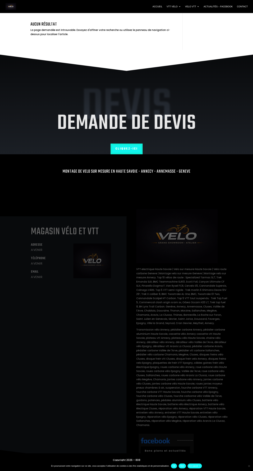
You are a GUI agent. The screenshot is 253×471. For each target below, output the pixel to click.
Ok (174, 466)
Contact (242, 6)
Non (182, 466)
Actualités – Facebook (218, 6)
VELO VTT (190, 6)
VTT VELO (172, 6)
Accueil (157, 6)
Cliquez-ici (126, 148)
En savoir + (194, 466)
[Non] (249, 466)
